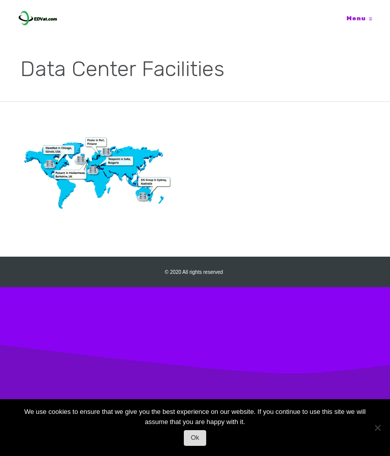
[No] (377, 430)
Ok (195, 437)
